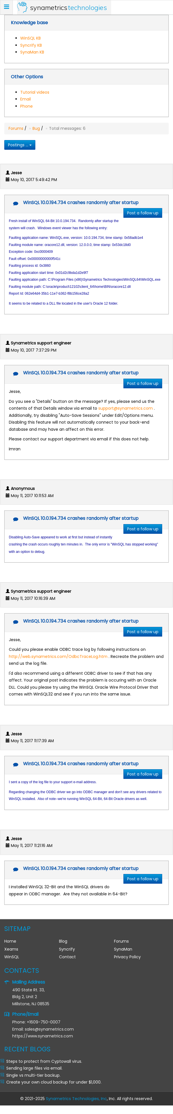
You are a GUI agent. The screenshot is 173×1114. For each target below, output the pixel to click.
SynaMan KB (32, 52)
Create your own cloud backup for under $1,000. (53, 1082)
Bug (36, 128)
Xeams (11, 949)
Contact (67, 957)
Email (25, 99)
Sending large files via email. (34, 1068)
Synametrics (68, 7)
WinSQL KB (30, 38)
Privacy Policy (127, 957)
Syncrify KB (31, 45)
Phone (26, 106)
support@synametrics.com (125, 408)
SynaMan (123, 949)
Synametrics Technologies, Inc (76, 1098)
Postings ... (20, 145)
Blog (63, 941)
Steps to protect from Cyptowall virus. (44, 1061)
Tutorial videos (34, 92)
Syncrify (67, 949)
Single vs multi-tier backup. (33, 1075)
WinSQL (11, 957)
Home (10, 941)
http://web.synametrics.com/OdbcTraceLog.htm (58, 656)
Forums (16, 128)
